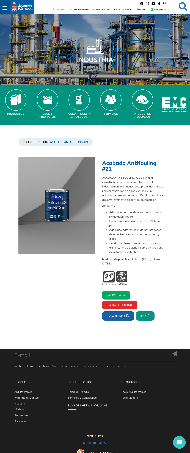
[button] (179, 442)
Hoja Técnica (118, 316)
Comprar (116, 295)
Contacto (141, 9)
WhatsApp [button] (158, 9)
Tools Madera (129, 397)
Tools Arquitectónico (133, 392)
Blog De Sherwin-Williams (88, 405)
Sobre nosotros (80, 382)
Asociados (20, 421)
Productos (22, 382)
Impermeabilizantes (26, 397)
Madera (19, 409)
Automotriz (21, 415)
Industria (40, 142)
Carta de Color (120, 305)
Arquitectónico (23, 392)
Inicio (27, 142)
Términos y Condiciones (82, 397)
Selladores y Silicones (100, 9)
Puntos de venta (122, 9)
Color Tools (130, 382)
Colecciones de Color (62, 9)
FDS (145, 316)
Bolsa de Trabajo (78, 392)
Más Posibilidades (81, 9)
